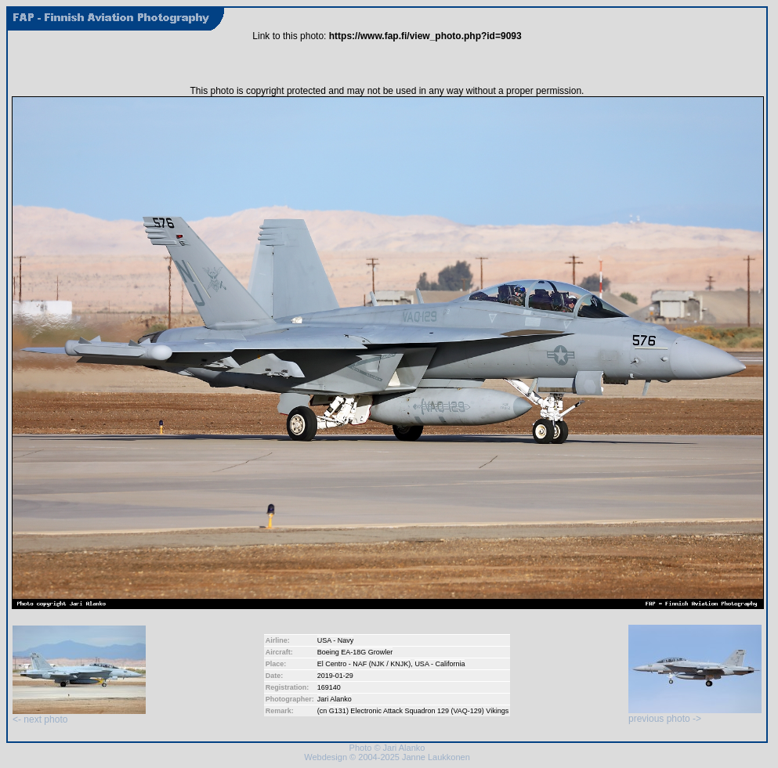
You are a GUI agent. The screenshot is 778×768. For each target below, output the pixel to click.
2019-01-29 (335, 676)
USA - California (439, 664)
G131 (337, 711)
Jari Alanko (334, 699)
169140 (329, 687)
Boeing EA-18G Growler (355, 652)
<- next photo (79, 715)
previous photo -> (695, 714)
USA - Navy (335, 640)
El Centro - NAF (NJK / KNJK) (364, 664)
